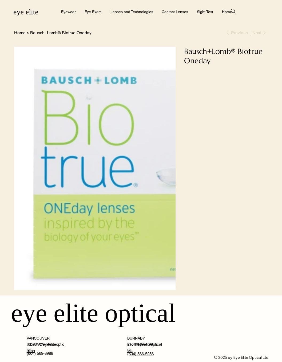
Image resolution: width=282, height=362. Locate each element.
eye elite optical (93, 312)
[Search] (233, 11)
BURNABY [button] (136, 338)
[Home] (20, 32)
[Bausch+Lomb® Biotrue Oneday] (61, 32)
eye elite (25, 12)
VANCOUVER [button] (38, 338)
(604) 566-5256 (140, 354)
